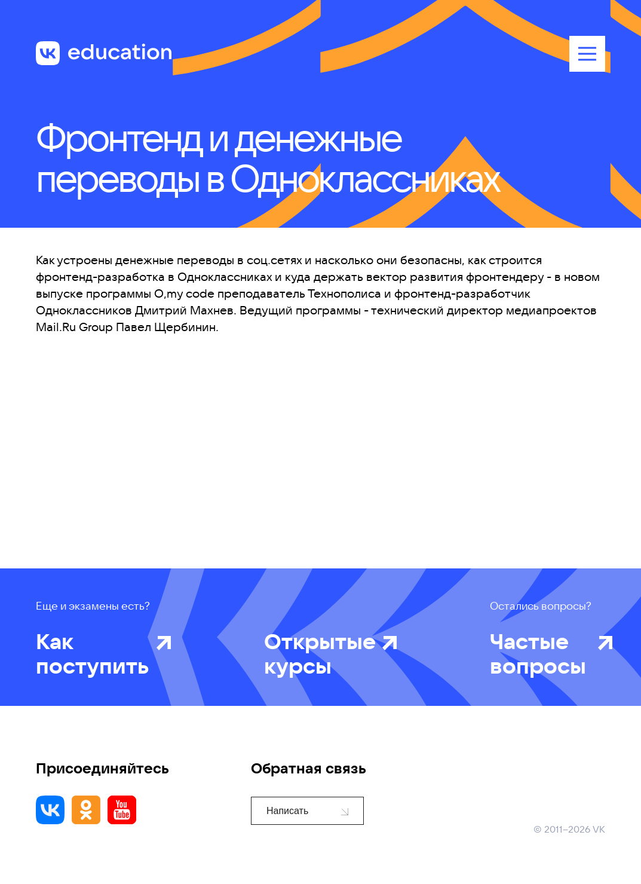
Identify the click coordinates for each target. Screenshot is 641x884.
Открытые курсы (320, 653)
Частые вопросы (540, 653)
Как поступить (93, 653)
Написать (307, 811)
